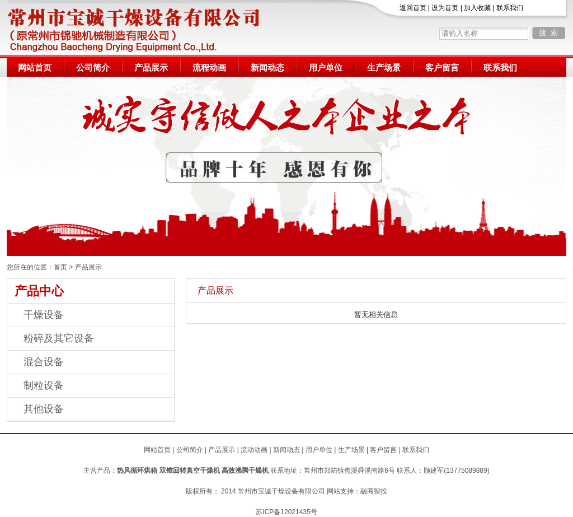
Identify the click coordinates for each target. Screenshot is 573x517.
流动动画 (254, 450)
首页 (60, 267)
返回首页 (413, 8)
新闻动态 (267, 67)
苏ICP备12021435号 (286, 512)
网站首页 (34, 67)
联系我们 (509, 8)
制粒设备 (44, 385)
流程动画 (209, 67)
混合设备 (44, 361)
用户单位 (325, 67)
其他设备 (44, 408)
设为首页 (444, 8)
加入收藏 (477, 8)
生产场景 (384, 67)
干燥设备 (44, 314)
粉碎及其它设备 (59, 338)
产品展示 (151, 67)
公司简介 (93, 67)
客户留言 (442, 67)
